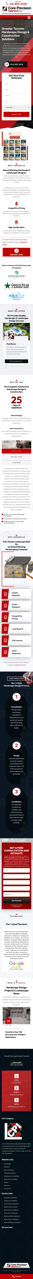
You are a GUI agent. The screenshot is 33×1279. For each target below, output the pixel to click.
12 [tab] (15, 370)
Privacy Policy (16, 1272)
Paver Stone (16, 451)
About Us (7, 1167)
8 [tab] (22, 368)
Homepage (7, 1164)
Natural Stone (16, 457)
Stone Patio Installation (11, 1210)
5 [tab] (14, 368)
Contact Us (7, 1188)
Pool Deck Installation (11, 1213)
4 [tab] (11, 368)
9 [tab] (24, 368)
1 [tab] (3, 368)
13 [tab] (18, 370)
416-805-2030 (18, 3)
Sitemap (6, 1185)
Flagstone (16, 462)
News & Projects (9, 1170)
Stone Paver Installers (11, 1179)
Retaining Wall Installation (12, 1216)
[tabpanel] (16, 1025)
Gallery (6, 1182)
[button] (30, 17)
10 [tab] (27, 368)
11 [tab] (30, 368)
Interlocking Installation (11, 1204)
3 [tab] (9, 368)
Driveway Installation (10, 1197)
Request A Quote (20, 665)
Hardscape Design (9, 1173)
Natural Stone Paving (10, 1207)
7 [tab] (19, 368)
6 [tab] (16, 368)
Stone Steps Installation (11, 1219)
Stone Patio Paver (17, 359)
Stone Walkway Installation (12, 1222)
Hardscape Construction (11, 1176)
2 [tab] (6, 368)
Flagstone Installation (10, 1201)
